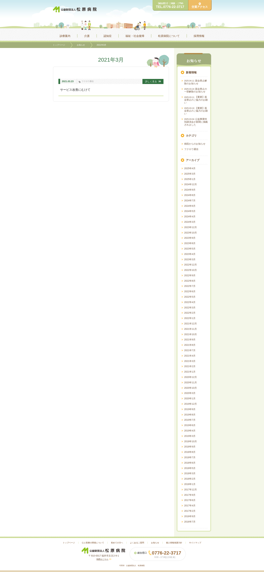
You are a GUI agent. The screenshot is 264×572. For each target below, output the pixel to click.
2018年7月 (189, 457)
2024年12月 (190, 184)
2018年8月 (189, 452)
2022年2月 (189, 312)
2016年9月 (189, 516)
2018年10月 (190, 441)
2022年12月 (190, 264)
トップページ (59, 45)
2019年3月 (189, 436)
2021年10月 (190, 334)
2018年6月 (189, 462)
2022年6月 (189, 291)
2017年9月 (189, 495)
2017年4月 (189, 505)
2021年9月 (189, 339)
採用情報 (199, 36)
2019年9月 (189, 409)
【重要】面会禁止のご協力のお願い (196, 100)
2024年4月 (189, 216)
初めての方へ (117, 543)
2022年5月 (189, 296)
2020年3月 (189, 393)
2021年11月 (190, 329)
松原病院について (169, 36)
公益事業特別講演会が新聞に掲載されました (196, 122)
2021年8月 (189, 345)
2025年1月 (189, 179)
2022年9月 (189, 275)
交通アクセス (200, 5)
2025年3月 (189, 173)
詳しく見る (153, 81)
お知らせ (81, 45)
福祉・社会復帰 (134, 36)
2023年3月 (189, 259)
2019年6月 (189, 425)
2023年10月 (190, 232)
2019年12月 (190, 403)
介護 (87, 36)
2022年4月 (189, 302)
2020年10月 (190, 387)
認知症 (108, 36)
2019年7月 (189, 419)
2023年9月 (189, 238)
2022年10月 (190, 270)
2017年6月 (189, 500)
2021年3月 (189, 361)
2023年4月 (189, 254)
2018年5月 (189, 468)
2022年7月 (189, 286)
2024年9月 (189, 189)
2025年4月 (189, 168)
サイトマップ (195, 543)
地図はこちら (102, 559)
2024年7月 (189, 200)
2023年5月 (189, 248)
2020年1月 (189, 398)
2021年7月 (189, 350)
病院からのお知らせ (194, 143)
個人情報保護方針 (174, 543)
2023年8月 (189, 243)
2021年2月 (189, 366)
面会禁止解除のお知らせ (195, 82)
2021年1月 (189, 371)
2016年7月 (189, 521)
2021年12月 (190, 323)
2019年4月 (189, 430)
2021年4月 (189, 355)
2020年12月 (190, 377)
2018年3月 (189, 473)
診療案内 (65, 36)
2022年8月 (189, 280)
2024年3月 (189, 222)
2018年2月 (189, 478)
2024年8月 (189, 195)
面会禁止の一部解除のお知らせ (195, 90)
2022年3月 (189, 307)
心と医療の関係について (93, 543)
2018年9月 (189, 446)
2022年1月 (189, 318)
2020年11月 (190, 382)
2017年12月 (190, 489)
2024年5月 (189, 211)
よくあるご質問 (137, 543)
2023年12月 (190, 227)
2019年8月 (189, 414)
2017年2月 (189, 511)
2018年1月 (189, 484)
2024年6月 (189, 206)
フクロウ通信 (87, 81)
